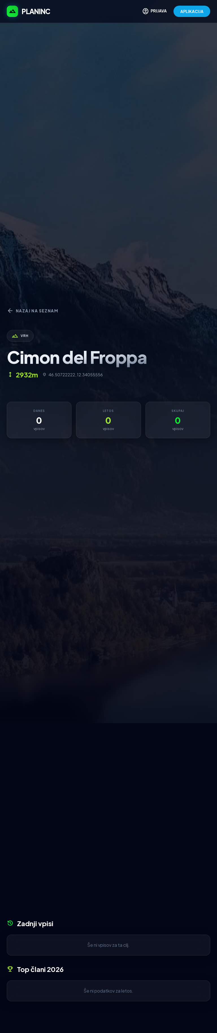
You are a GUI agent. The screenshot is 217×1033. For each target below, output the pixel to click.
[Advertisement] (108, 765)
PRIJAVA (154, 11)
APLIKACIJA (191, 11)
